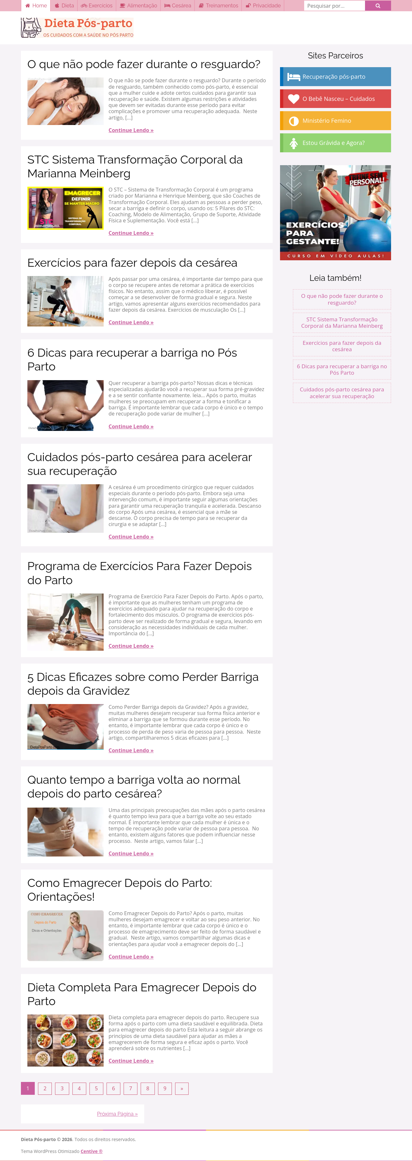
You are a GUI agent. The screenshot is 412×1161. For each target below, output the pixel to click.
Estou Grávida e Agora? (325, 143)
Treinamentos (218, 6)
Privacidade (263, 6)
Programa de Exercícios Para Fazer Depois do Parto (139, 572)
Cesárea (177, 6)
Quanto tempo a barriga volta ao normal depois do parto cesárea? (133, 786)
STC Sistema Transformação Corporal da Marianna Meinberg (135, 166)
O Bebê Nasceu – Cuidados (330, 99)
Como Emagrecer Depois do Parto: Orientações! (119, 889)
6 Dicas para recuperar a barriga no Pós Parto (132, 359)
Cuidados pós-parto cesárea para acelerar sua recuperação (139, 464)
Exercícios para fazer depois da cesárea (132, 262)
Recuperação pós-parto (325, 77)
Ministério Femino (318, 121)
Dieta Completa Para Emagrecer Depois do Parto (142, 994)
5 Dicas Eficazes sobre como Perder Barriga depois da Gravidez (143, 683)
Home (35, 6)
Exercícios (97, 6)
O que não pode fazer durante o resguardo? (143, 64)
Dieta (64, 6)
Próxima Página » (117, 1114)
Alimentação (138, 6)
